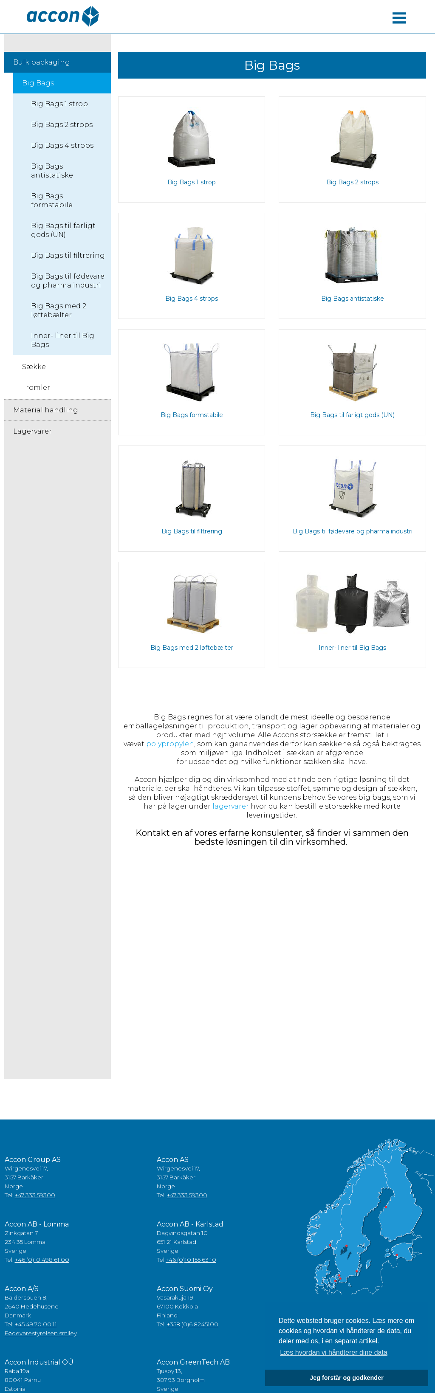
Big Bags (38, 83)
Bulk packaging (41, 62)
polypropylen (170, 744)
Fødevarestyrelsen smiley (41, 1333)
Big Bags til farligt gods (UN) (63, 230)
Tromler (36, 387)
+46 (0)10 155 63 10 (191, 1259)
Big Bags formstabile (52, 200)
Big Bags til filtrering (68, 255)
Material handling (45, 410)
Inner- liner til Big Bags (62, 340)
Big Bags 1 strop (59, 104)
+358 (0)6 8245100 (192, 1324)
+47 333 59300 (35, 1195)
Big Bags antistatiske (52, 170)
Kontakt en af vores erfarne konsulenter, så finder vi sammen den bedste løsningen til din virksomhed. (272, 837)
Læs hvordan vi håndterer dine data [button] (333, 1352)
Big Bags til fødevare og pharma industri (68, 280)
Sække (34, 367)
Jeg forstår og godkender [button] (347, 1377)
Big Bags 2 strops (62, 125)
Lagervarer (32, 431)
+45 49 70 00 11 (36, 1324)
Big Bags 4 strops (62, 145)
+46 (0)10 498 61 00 (42, 1259)
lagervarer (230, 806)
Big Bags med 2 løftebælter (58, 310)
